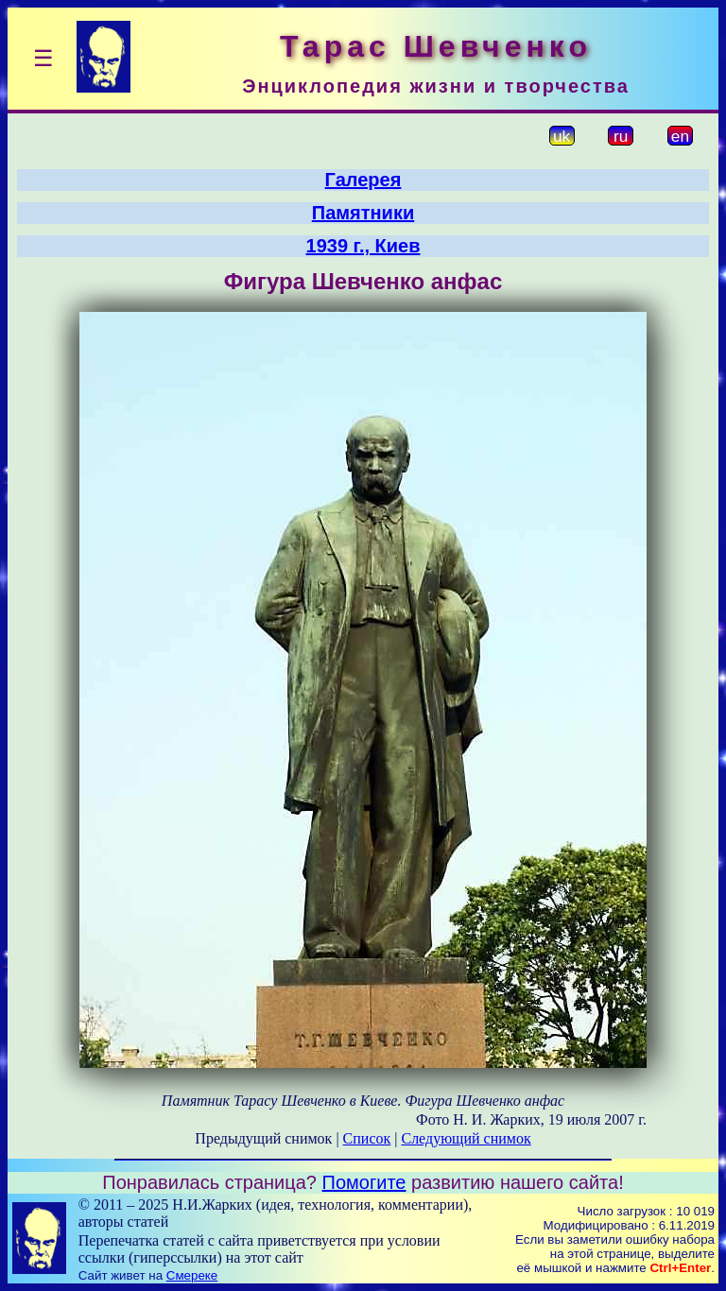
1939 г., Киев (363, 245)
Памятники (363, 212)
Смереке (191, 1275)
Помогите (364, 1182)
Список (367, 1138)
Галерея (363, 179)
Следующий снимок (465, 1138)
